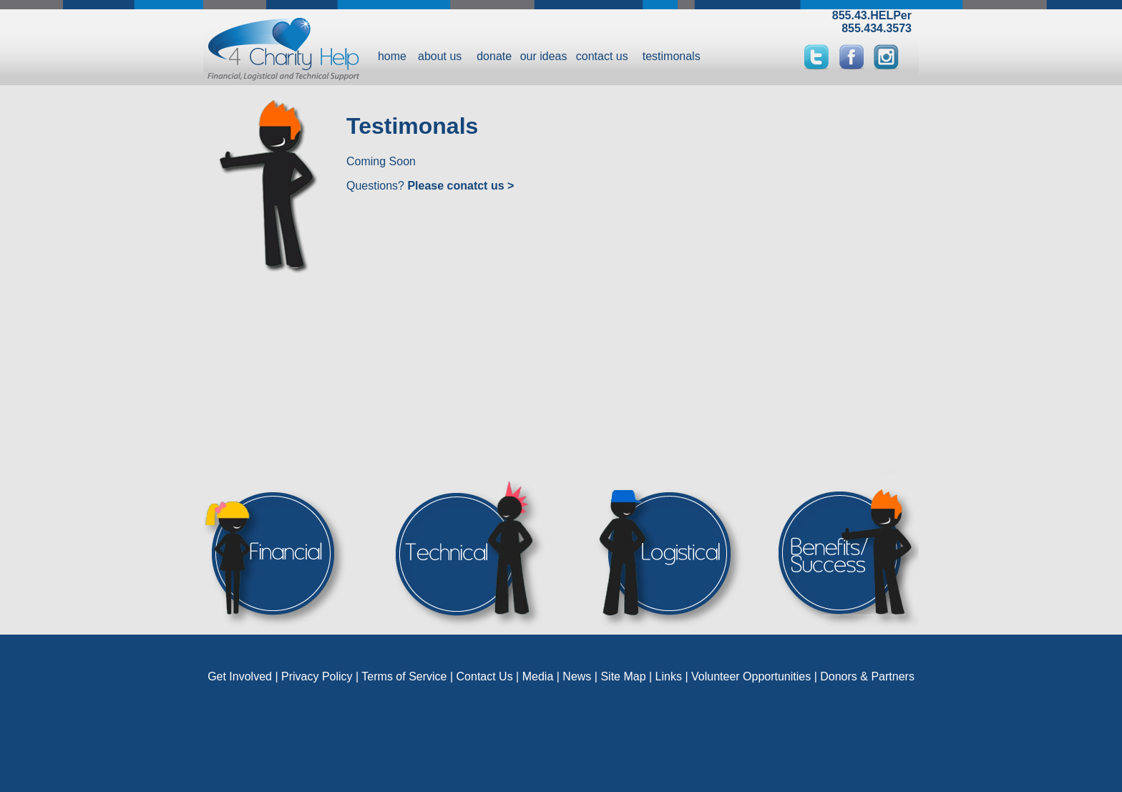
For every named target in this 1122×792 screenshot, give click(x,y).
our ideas (543, 56)
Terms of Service (404, 676)
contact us (602, 56)
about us (440, 56)
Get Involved (240, 676)
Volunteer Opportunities (751, 676)
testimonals (672, 56)
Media (538, 676)
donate (494, 56)
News (576, 676)
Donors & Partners (867, 676)
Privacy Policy (317, 676)
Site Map (622, 676)
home (392, 56)
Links (668, 676)
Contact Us (485, 676)
